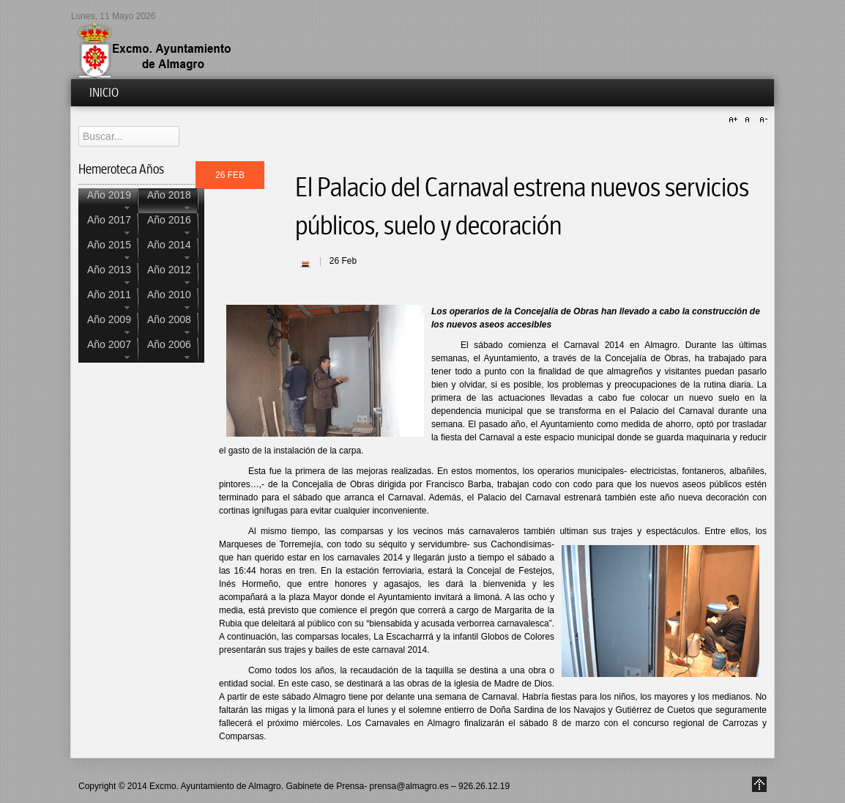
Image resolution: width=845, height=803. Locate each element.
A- (761, 120)
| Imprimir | (305, 262)
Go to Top (759, 784)
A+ (735, 120)
